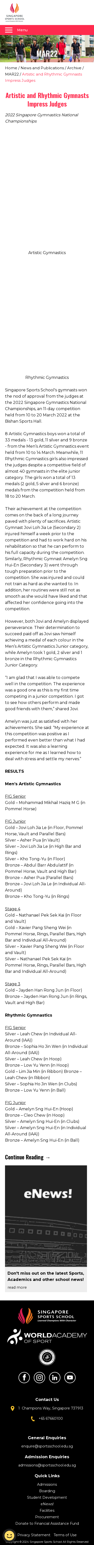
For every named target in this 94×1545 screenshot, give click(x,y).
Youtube (70, 1377)
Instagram (39, 1377)
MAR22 (12, 74)
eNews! (47, 1504)
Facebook (24, 1377)
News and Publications (42, 68)
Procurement (47, 1517)
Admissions (47, 1484)
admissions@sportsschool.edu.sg (47, 1465)
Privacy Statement (34, 1535)
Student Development (47, 1497)
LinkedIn (54, 1377)
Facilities (47, 1510)
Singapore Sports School (17, 12)
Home (11, 68)
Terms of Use (65, 1535)
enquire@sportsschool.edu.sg (47, 1446)
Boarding (47, 1491)
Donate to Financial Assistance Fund (47, 1523)
